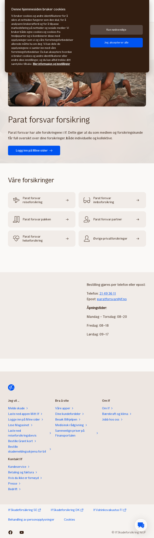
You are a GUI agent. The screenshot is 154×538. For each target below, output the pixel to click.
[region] (77, 36)
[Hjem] (11, 387)
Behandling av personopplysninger (31, 519)
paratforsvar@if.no (112, 299)
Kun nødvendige (116, 29)
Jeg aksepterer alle (116, 42)
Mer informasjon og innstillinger (51, 64)
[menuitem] (141, 525)
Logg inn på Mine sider (34, 150)
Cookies (69, 519)
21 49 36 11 (107, 293)
